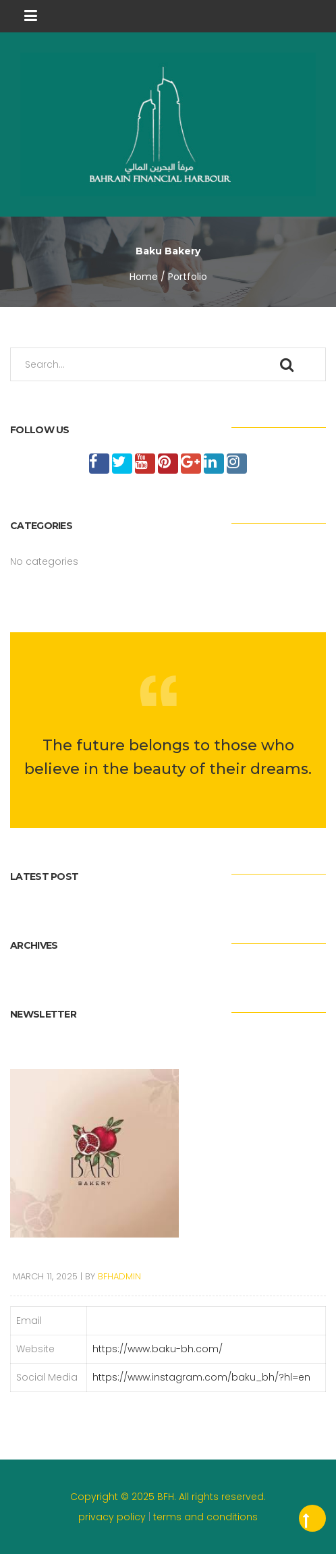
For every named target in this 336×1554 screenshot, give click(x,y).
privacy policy (113, 1517)
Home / (147, 276)
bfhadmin (119, 1276)
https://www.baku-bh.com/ (157, 1349)
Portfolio (187, 276)
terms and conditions (205, 1517)
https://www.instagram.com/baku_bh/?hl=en (201, 1377)
